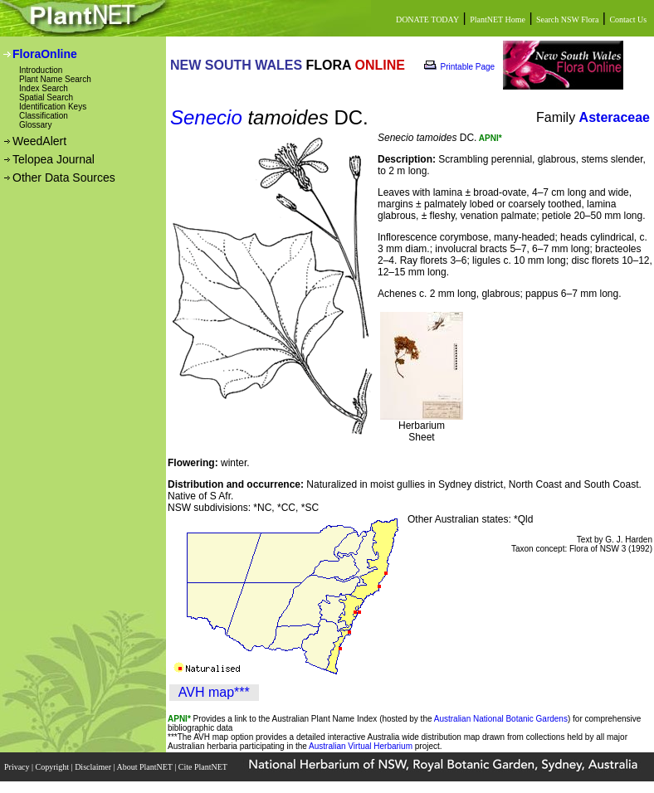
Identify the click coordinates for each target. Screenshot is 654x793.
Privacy (18, 766)
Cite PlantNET (203, 766)
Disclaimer (94, 766)
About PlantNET (145, 766)
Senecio (206, 117)
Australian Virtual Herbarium (360, 746)
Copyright (53, 766)
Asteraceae (614, 117)
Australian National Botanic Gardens (501, 718)
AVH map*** (214, 692)
